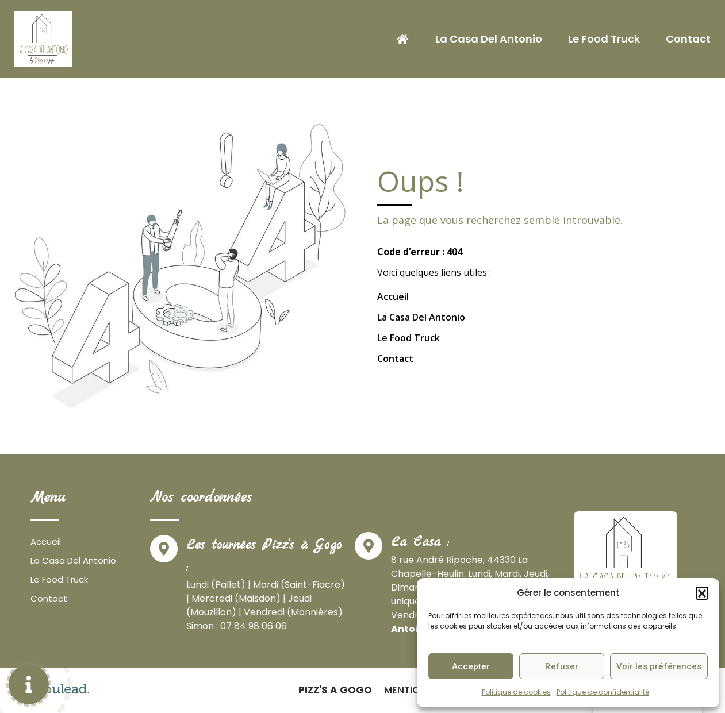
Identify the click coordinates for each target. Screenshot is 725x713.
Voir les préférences (658, 666)
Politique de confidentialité (603, 692)
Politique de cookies (516, 692)
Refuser (561, 666)
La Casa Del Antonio (488, 39)
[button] (702, 593)
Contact (688, 39)
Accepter (471, 666)
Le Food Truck (604, 39)
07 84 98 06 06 (253, 626)
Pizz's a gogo (333, 690)
